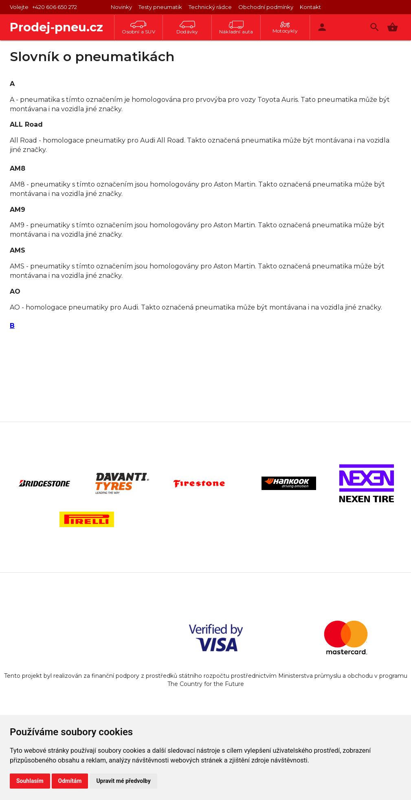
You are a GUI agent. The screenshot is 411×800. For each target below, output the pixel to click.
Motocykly (285, 28)
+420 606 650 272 (54, 7)
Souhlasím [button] (30, 781)
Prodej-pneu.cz (56, 27)
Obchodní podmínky (265, 7)
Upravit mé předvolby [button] (123, 781)
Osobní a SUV (138, 28)
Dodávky (187, 28)
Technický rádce (210, 7)
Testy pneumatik (160, 7)
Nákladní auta (236, 28)
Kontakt (310, 7)
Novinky (121, 7)
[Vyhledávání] (374, 27)
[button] (392, 27)
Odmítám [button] (70, 781)
